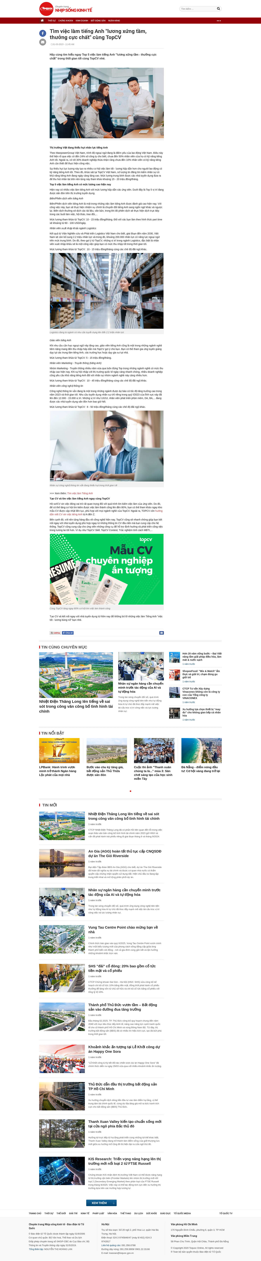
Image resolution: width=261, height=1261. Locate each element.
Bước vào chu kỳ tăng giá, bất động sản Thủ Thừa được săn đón (105, 771)
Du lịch (138, 1213)
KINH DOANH (82, 20)
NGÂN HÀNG (114, 20)
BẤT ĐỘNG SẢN (98, 20)
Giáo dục (165, 1213)
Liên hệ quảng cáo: (111, 1245)
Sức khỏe (151, 1213)
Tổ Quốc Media (182, 1213)
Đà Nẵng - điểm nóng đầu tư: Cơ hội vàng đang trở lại (200, 769)
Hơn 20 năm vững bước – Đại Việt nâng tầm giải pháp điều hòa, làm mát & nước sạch (202, 656)
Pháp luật (98, 1213)
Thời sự (48, 1213)
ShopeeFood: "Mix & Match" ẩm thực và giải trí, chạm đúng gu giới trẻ (201, 674)
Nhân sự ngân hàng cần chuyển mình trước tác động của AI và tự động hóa (141, 687)
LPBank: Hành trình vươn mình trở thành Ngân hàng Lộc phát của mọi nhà (57, 771)
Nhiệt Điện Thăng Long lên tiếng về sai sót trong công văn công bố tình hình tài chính (76, 706)
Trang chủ (35, 1213)
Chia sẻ (69, 633)
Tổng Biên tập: (36, 1249)
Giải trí (73, 1213)
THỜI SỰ (52, 20)
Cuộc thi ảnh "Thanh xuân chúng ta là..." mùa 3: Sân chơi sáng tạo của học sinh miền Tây (153, 773)
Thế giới (61, 1213)
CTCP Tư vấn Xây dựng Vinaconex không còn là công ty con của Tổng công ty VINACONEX (201, 693)
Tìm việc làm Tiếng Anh (80, 493)
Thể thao (125, 1213)
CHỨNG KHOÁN (65, 20)
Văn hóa (112, 1213)
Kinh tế (85, 1213)
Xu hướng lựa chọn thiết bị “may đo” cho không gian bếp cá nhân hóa (201, 712)
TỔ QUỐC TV (225, 1213)
